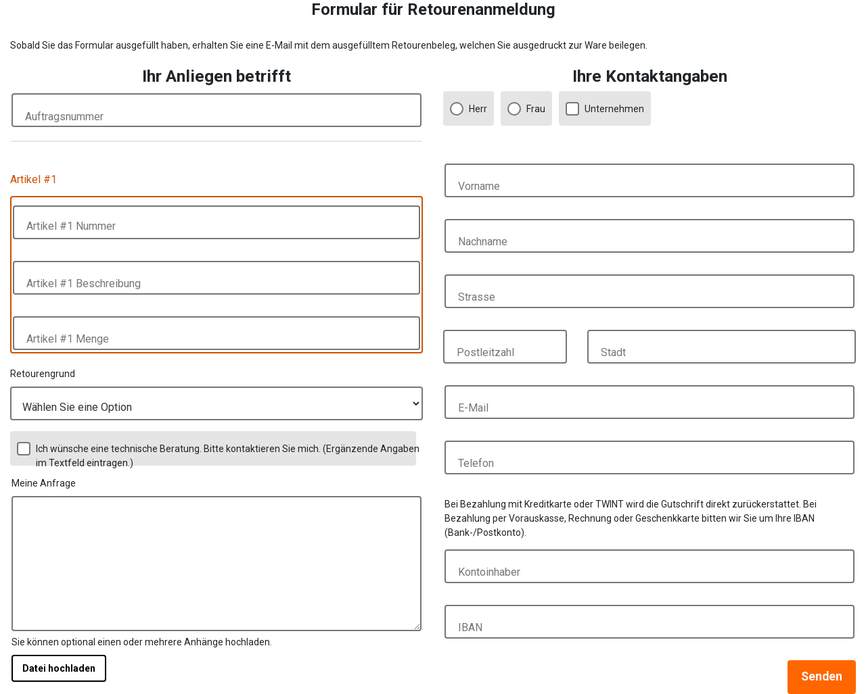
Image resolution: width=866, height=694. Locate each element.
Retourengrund (42, 373)
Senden (821, 676)
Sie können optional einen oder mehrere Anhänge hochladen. (142, 642)
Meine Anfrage (44, 483)
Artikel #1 (33, 179)
